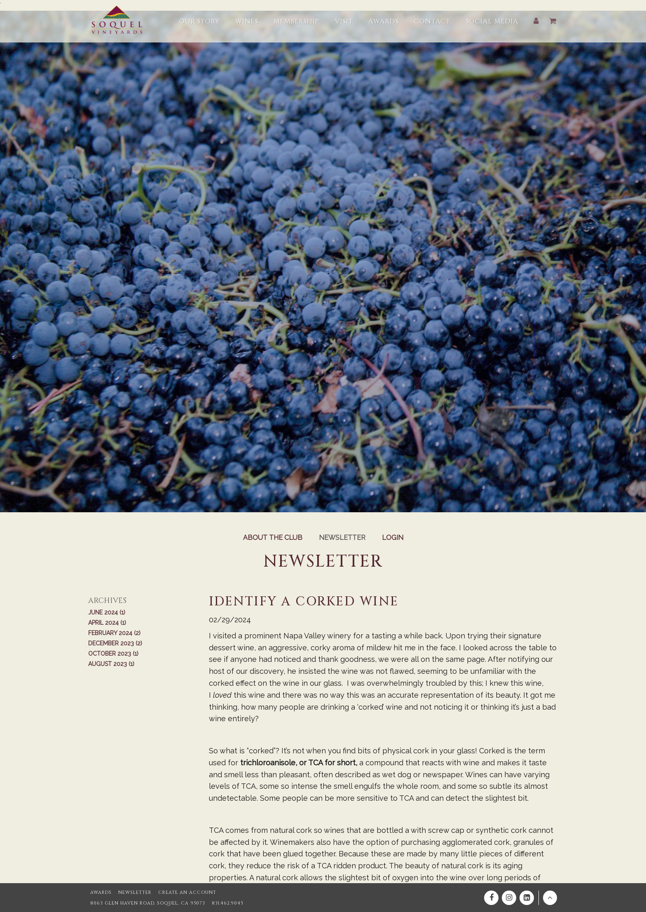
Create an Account (187, 892)
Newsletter (342, 538)
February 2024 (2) (114, 633)
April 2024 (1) (107, 622)
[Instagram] (509, 898)
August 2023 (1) (111, 664)
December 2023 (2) (115, 643)
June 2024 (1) (106, 612)
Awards (101, 892)
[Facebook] (491, 898)
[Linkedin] (527, 898)
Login (392, 538)
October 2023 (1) (113, 653)
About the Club (272, 538)
